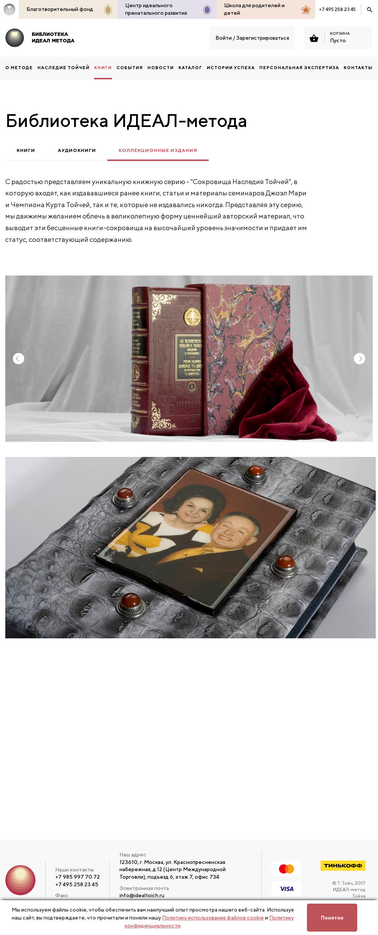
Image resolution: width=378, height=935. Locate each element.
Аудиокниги (77, 150)
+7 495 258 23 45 (337, 9)
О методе (19, 67)
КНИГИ (103, 67)
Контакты (358, 67)
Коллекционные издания (158, 150)
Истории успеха (231, 67)
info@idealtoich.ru (141, 895)
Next (359, 358)
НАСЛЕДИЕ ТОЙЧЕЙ (63, 67)
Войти (223, 37)
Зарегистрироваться (262, 37)
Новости (160, 67)
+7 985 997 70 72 (77, 877)
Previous (18, 358)
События (129, 67)
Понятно (332, 918)
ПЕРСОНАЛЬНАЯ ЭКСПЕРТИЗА (299, 67)
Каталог (190, 67)
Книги (26, 150)
